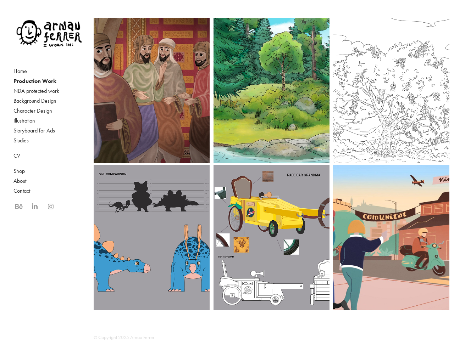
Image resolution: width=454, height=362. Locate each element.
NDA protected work (36, 90)
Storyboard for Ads (34, 130)
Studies (21, 140)
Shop (19, 171)
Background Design (34, 100)
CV (16, 155)
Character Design (32, 110)
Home (20, 71)
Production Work (34, 81)
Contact (21, 190)
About (19, 180)
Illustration (24, 120)
